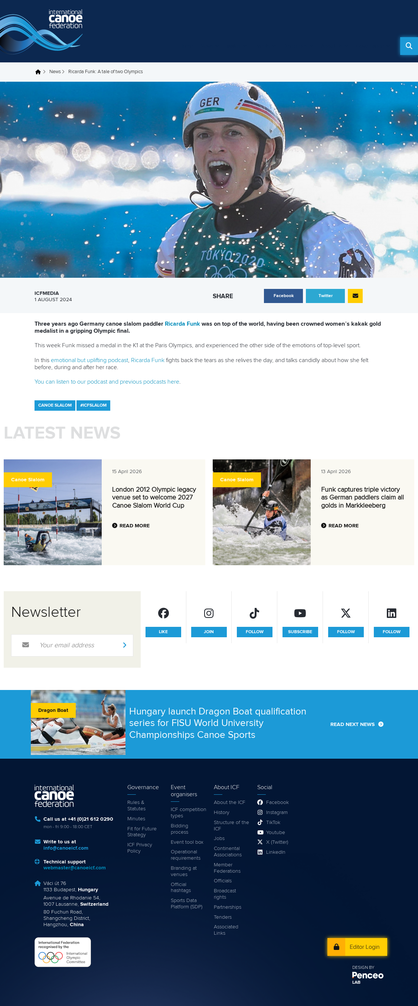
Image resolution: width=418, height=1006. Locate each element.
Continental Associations (228, 851)
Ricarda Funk (182, 324)
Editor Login (365, 947)
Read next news (352, 724)
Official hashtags (181, 887)
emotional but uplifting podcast (89, 360)
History (221, 812)
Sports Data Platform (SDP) (186, 903)
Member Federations (227, 868)
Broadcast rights (225, 894)
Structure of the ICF (231, 825)
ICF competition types (188, 812)
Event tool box (187, 842)
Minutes (136, 818)
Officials (223, 880)
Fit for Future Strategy (142, 832)
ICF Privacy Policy (139, 848)
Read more (135, 525)
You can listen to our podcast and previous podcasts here (107, 382)
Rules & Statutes (136, 805)
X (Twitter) (277, 842)
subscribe (300, 632)
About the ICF (229, 802)
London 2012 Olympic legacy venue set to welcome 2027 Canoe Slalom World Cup (154, 497)
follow (255, 632)
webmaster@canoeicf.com (74, 867)
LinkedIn (275, 852)
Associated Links (226, 930)
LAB (356, 982)
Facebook (277, 802)
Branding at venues (184, 871)
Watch (234, 46)
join (209, 632)
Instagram (277, 812)
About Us (331, 46)
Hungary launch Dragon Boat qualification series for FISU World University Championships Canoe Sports (217, 723)
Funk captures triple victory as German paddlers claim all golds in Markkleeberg (362, 497)
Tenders (223, 917)
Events (262, 46)
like (163, 632)
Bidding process (179, 829)
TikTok (273, 822)
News (206, 46)
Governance (370, 46)
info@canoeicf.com (65, 848)
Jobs (219, 838)
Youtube (275, 832)
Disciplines (295, 46)
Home (186, 46)
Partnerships (227, 907)
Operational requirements (185, 855)
